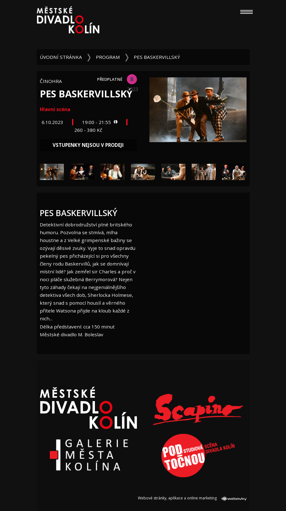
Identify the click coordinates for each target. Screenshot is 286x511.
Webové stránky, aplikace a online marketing (192, 498)
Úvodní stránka (61, 57)
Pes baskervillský (157, 57)
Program (108, 57)
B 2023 (132, 80)
